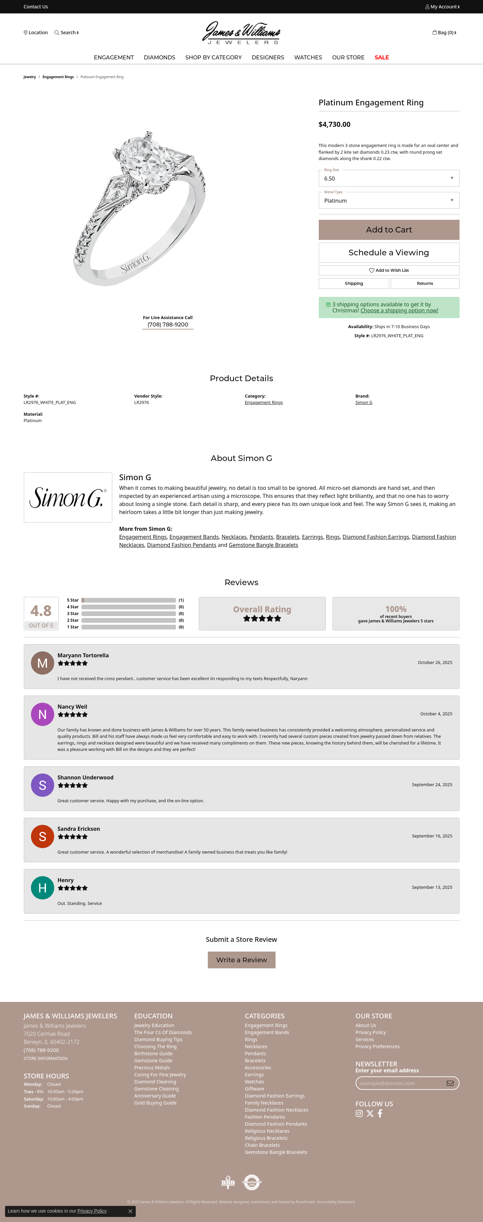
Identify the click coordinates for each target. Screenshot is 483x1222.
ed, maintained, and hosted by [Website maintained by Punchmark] (270, 1201)
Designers (268, 57)
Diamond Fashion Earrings (376, 537)
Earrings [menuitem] (254, 1074)
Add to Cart (389, 230)
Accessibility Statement (336, 1201)
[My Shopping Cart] (443, 33)
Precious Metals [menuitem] (152, 1067)
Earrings (312, 537)
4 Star (72, 607)
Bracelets (287, 537)
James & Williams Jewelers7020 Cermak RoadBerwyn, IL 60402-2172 (55, 1041)
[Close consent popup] (130, 1211)
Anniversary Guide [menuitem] (155, 1095)
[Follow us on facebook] (379, 1114)
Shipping (354, 283)
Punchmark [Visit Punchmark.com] (305, 1201)
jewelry (30, 76)
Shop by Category (213, 57)
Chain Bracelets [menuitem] (262, 1145)
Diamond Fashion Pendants (182, 545)
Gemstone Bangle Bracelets (263, 545)
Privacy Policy (91, 1211)
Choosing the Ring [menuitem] (155, 1046)
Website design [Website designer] (231, 1201)
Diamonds (159, 57)
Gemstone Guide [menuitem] (153, 1060)
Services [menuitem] (365, 1039)
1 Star (72, 627)
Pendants (261, 537)
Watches (308, 57)
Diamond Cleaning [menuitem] (155, 1081)
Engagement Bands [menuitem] (267, 1032)
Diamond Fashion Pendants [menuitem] (276, 1124)
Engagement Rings (58, 76)
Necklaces (234, 537)
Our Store (348, 57)
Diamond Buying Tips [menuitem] (158, 1039)
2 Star (72, 620)
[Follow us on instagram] (359, 1114)
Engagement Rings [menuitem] (266, 1025)
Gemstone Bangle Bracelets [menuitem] (276, 1152)
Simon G (364, 402)
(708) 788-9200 (167, 324)
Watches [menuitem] (254, 1081)
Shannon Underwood (86, 777)
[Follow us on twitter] (370, 1114)
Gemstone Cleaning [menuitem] (156, 1088)
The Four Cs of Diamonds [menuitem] (163, 1032)
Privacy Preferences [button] (378, 1046)
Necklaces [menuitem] (256, 1046)
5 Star (72, 600)
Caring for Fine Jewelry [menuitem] (160, 1074)
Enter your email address (387, 1070)
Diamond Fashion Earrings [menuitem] (275, 1095)
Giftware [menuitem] (254, 1088)
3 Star (72, 613)
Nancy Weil (72, 706)
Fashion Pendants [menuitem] (265, 1117)
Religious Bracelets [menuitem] (266, 1138)
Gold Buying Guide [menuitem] (155, 1103)
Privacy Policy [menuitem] (371, 1032)
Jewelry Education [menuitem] (154, 1025)
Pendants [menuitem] (255, 1053)
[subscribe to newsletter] (450, 1083)
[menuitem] (228, 1182)
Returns (425, 283)
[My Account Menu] (441, 6)
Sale (382, 57)
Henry (66, 880)
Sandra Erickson (79, 828)
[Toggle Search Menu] (65, 33)
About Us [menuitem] (366, 1025)
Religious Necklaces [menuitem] (267, 1131)
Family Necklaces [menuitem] (264, 1103)
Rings (333, 537)
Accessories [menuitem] (258, 1067)
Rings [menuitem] (251, 1039)
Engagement (114, 57)
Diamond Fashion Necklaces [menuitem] (277, 1110)
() (181, 600)
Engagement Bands (194, 537)
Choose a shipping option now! (399, 310)
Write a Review (241, 960)
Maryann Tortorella (83, 655)
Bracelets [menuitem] (255, 1060)
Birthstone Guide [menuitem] (153, 1053)
